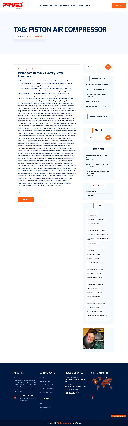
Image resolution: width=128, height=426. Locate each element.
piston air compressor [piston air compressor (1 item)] (94, 296)
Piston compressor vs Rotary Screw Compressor (41, 74)
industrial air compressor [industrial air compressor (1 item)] (95, 269)
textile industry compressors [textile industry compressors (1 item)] (96, 319)
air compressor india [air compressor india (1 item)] (93, 223)
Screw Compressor (45, 377)
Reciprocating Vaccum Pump (47, 385)
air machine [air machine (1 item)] (90, 250)
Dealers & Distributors (45, 407)
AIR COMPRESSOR (91, 191)
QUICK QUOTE (119, 5)
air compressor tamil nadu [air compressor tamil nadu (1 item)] (95, 247)
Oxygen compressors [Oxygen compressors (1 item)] (93, 288)
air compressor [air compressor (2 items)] (92, 215)
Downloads (43, 411)
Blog (41, 403)
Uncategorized (90, 195)
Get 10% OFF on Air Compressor (72, 393)
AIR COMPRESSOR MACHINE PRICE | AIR (76, 380)
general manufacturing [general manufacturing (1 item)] (94, 266)
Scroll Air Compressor (45, 381)
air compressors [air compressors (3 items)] (92, 243)
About (45, 6)
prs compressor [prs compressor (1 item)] (92, 300)
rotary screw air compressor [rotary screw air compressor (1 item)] (96, 303)
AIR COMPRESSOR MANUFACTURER (96, 106)
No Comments (45, 69)
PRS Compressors (63, 423)
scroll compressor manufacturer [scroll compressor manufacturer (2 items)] (97, 315)
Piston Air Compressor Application (96, 89)
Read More (26, 199)
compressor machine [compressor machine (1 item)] (93, 258)
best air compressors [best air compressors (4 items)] (93, 254)
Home (39, 6)
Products (53, 6)
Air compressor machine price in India (97, 84)
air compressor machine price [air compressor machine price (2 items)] (96, 231)
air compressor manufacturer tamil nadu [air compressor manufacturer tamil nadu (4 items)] (97, 239)
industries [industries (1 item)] (90, 273)
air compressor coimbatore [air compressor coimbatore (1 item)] (95, 219)
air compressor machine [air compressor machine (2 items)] (94, 227)
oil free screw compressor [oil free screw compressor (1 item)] (95, 285)
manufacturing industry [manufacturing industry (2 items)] (94, 281)
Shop (73, 6)
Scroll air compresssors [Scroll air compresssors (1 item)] (94, 311)
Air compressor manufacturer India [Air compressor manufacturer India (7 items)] (97, 234)
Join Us (87, 6)
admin (35, 69)
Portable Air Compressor (46, 392)
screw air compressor (92, 101)
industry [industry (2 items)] (99, 273)
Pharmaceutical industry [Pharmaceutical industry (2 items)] (94, 292)
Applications (64, 6)
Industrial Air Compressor (46, 388)
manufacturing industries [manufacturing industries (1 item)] (94, 277)
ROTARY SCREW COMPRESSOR (75, 387)
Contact (80, 6)
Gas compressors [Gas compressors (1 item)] (92, 262)
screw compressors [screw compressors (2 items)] (93, 307)
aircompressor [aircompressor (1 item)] (91, 212)
